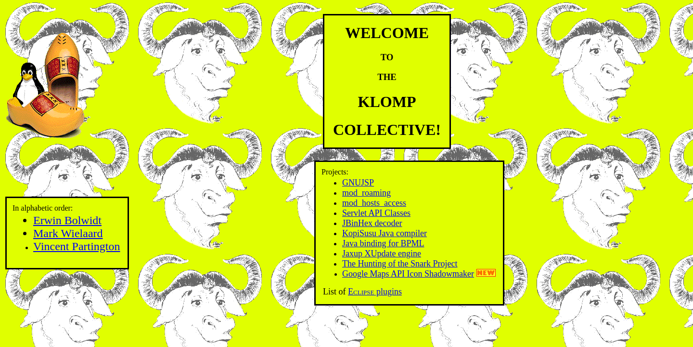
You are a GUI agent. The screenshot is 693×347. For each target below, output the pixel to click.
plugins (375, 291)
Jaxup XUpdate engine (381, 253)
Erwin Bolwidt (67, 220)
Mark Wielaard (68, 233)
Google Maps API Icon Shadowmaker (408, 274)
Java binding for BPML (383, 243)
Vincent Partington (76, 246)
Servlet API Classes (376, 213)
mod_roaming (366, 193)
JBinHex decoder (372, 223)
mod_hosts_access (374, 203)
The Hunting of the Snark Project (399, 263)
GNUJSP (358, 182)
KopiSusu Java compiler (384, 233)
